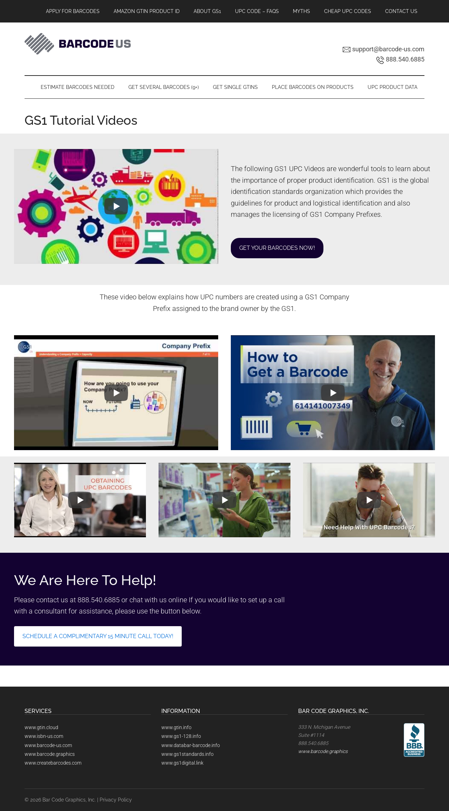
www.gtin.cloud (41, 727)
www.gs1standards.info (187, 754)
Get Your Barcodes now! (277, 248)
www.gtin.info (176, 727)
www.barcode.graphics (50, 754)
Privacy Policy (116, 800)
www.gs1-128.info (181, 736)
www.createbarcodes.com (53, 763)
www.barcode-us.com (48, 745)
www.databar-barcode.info (190, 745)
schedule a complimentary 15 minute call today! (97, 636)
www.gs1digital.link (182, 763)
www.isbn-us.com (44, 736)
